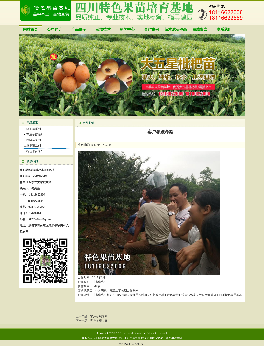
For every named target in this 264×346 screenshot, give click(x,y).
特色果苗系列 (35, 151)
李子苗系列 (33, 128)
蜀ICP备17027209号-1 (131, 343)
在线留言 (200, 29)
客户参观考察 (98, 316)
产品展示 (78, 29)
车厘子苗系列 (35, 134)
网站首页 (30, 29)
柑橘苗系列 (33, 140)
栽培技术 (103, 29)
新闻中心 (127, 29)
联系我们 (224, 29)
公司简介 (54, 29)
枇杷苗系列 (33, 145)
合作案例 (151, 29)
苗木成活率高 (176, 29)
